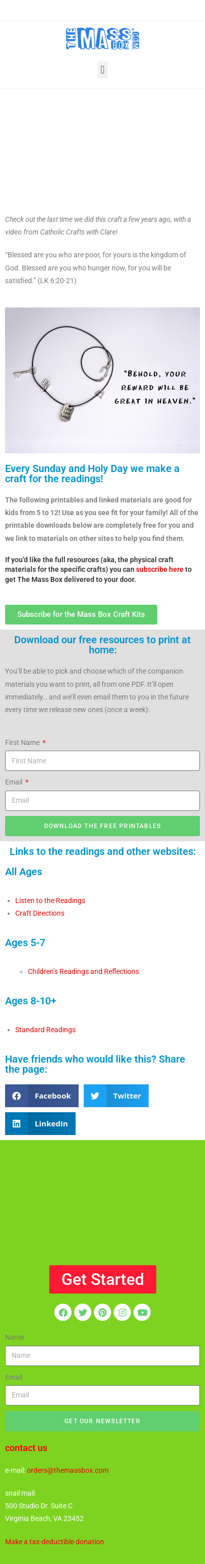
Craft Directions (39, 913)
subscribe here (160, 569)
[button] (102, 69)
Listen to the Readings (50, 900)
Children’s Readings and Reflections (83, 971)
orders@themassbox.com (68, 1470)
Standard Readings (45, 1030)
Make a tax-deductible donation (54, 1542)
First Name (23, 742)
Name (14, 1337)
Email (14, 782)
